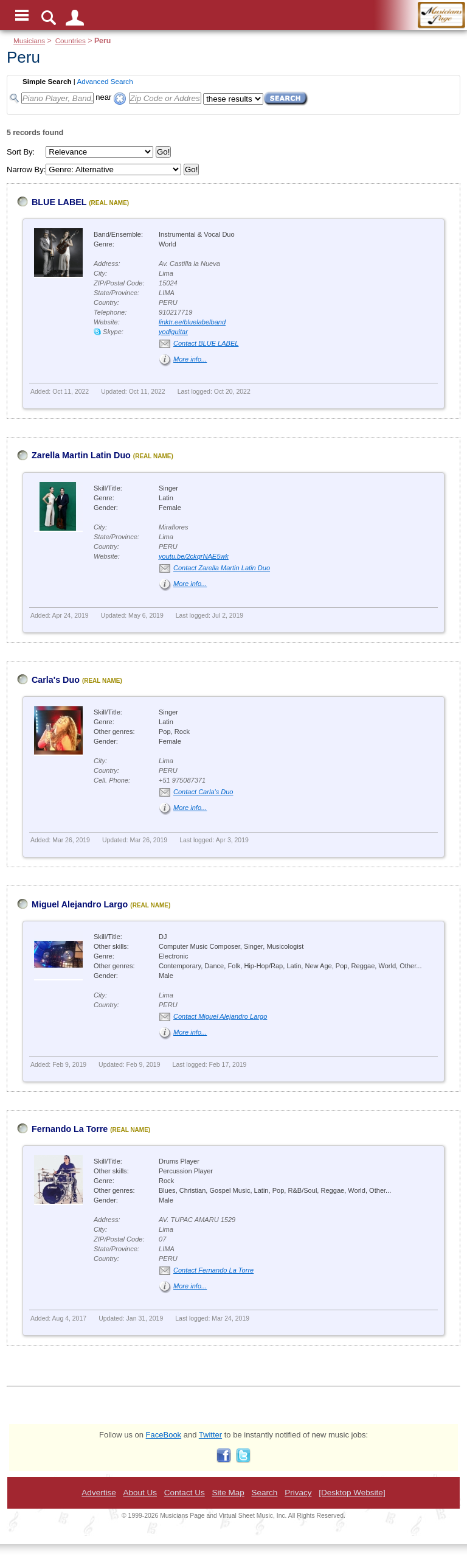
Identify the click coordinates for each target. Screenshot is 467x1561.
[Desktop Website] (352, 1492)
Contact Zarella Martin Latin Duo (221, 567)
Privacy (298, 1492)
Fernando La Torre (70, 1129)
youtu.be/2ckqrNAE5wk (194, 556)
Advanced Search (105, 81)
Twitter (210, 1434)
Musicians (29, 40)
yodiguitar (173, 331)
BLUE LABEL (59, 202)
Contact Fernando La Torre (213, 1270)
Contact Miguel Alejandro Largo (220, 1016)
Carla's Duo (56, 680)
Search (265, 1492)
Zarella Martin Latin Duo (81, 455)
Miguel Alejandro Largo (80, 904)
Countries (70, 40)
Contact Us (184, 1492)
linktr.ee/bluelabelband (192, 322)
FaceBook (164, 1434)
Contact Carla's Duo (203, 791)
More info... (190, 359)
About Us (140, 1492)
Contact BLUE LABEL (205, 343)
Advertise (98, 1492)
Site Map (228, 1492)
